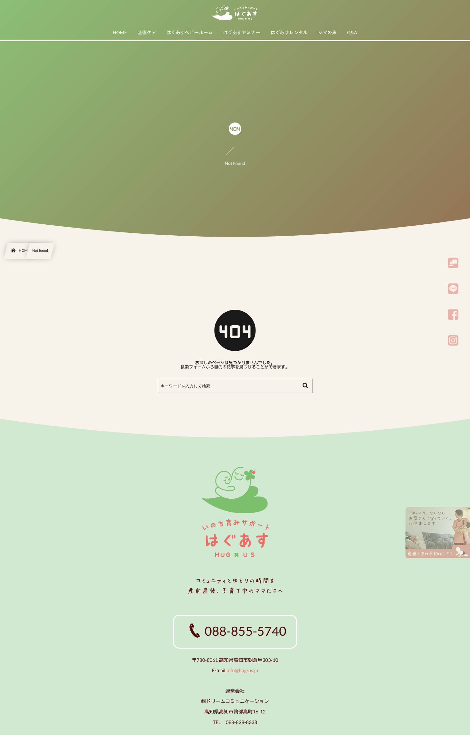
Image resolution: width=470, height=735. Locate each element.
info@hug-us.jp (242, 670)
